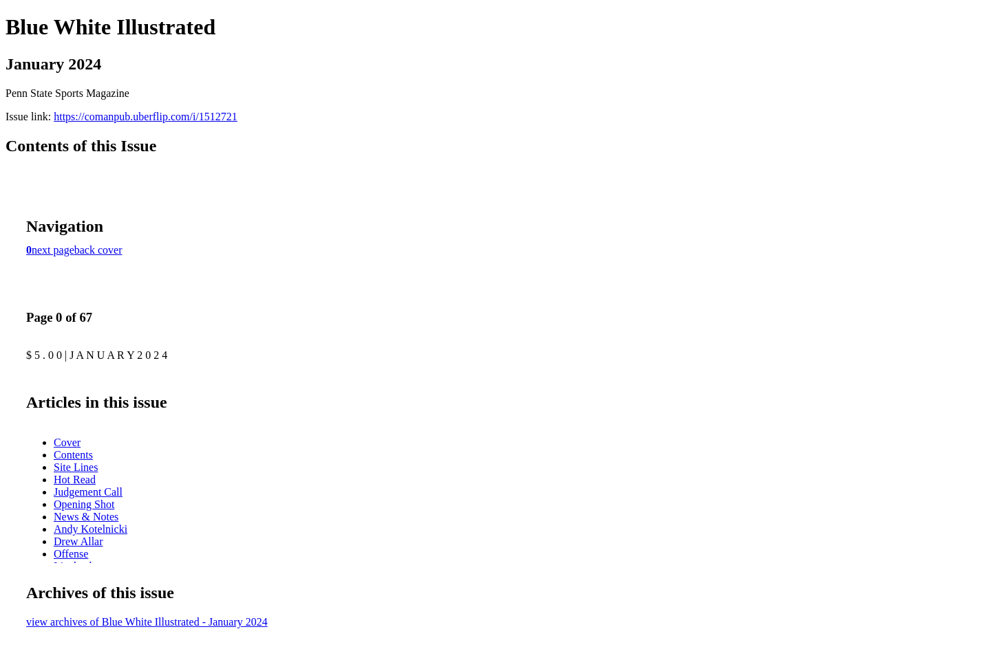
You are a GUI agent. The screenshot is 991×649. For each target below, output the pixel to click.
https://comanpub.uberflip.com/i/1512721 (145, 116)
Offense (71, 554)
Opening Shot (84, 504)
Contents (73, 455)
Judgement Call (88, 492)
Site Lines (76, 467)
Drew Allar (78, 541)
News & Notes (86, 516)
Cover (67, 442)
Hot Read (75, 479)
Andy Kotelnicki (90, 529)
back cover (98, 250)
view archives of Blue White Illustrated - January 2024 (147, 622)
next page (53, 250)
